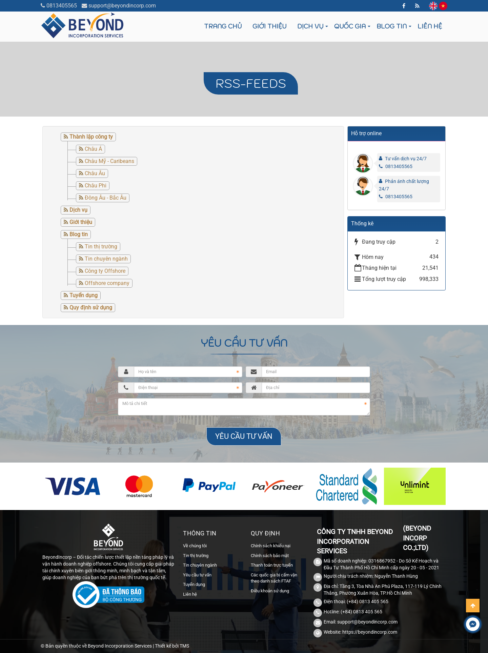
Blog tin (392, 26)
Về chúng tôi (195, 545)
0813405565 (61, 5)
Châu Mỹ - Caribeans (109, 161)
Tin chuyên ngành (106, 259)
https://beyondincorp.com (369, 632)
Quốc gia (350, 26)
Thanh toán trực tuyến (272, 565)
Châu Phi (95, 185)
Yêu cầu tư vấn (197, 574)
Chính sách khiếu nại (270, 545)
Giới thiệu (269, 26)
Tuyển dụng (194, 584)
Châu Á (93, 149)
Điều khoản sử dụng (270, 590)
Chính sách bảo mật (270, 555)
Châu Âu (95, 173)
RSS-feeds (251, 83)
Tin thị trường (101, 246)
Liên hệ (430, 26)
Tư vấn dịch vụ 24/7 (406, 158)
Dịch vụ (310, 26)
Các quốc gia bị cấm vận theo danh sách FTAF (274, 578)
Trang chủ (223, 26)
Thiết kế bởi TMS (172, 646)
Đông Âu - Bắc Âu (105, 198)
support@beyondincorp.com (122, 5)
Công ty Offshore (105, 271)
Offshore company (107, 283)
